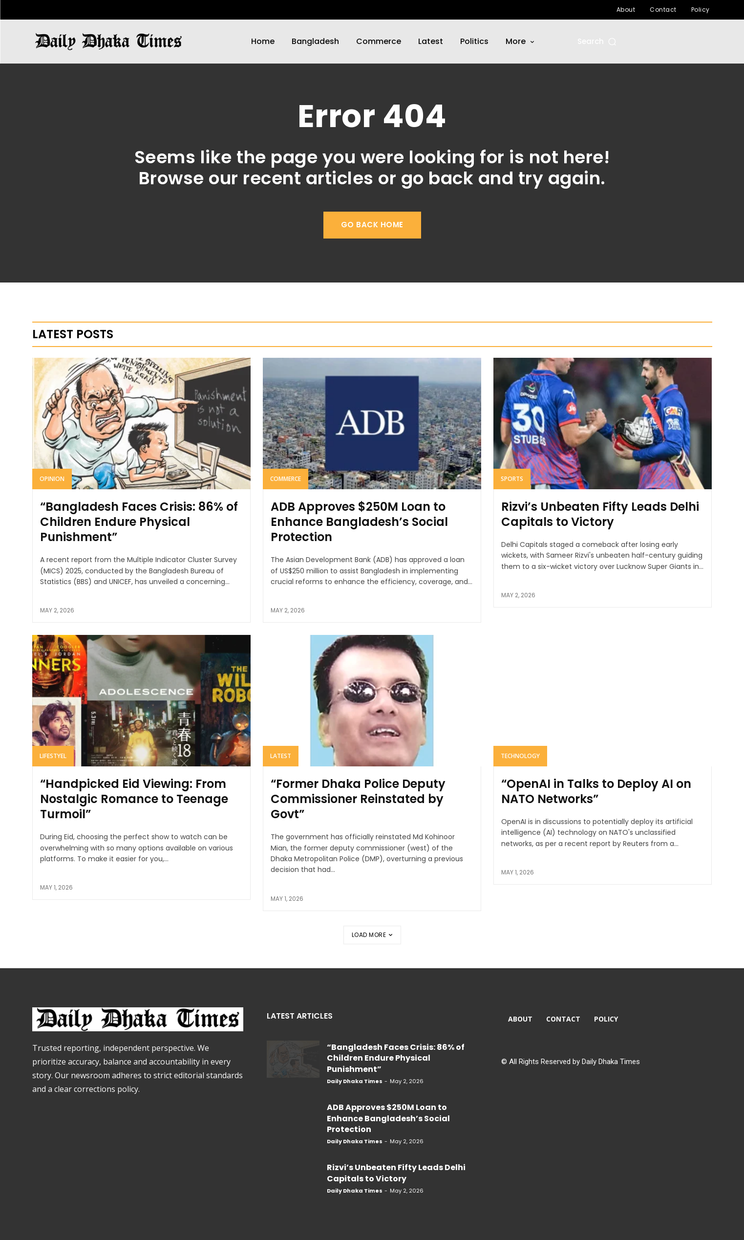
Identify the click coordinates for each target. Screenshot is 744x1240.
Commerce (285, 479)
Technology (520, 756)
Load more (372, 935)
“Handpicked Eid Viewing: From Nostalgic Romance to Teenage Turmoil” (134, 799)
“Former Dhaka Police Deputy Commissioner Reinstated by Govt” (358, 799)
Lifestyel (53, 756)
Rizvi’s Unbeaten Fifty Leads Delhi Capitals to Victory (600, 514)
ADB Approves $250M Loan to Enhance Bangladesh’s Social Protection (359, 522)
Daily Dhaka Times (355, 1081)
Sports (512, 479)
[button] (597, 41)
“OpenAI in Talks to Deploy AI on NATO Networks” (596, 791)
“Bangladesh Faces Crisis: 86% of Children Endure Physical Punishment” (139, 522)
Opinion (52, 479)
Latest (280, 756)
